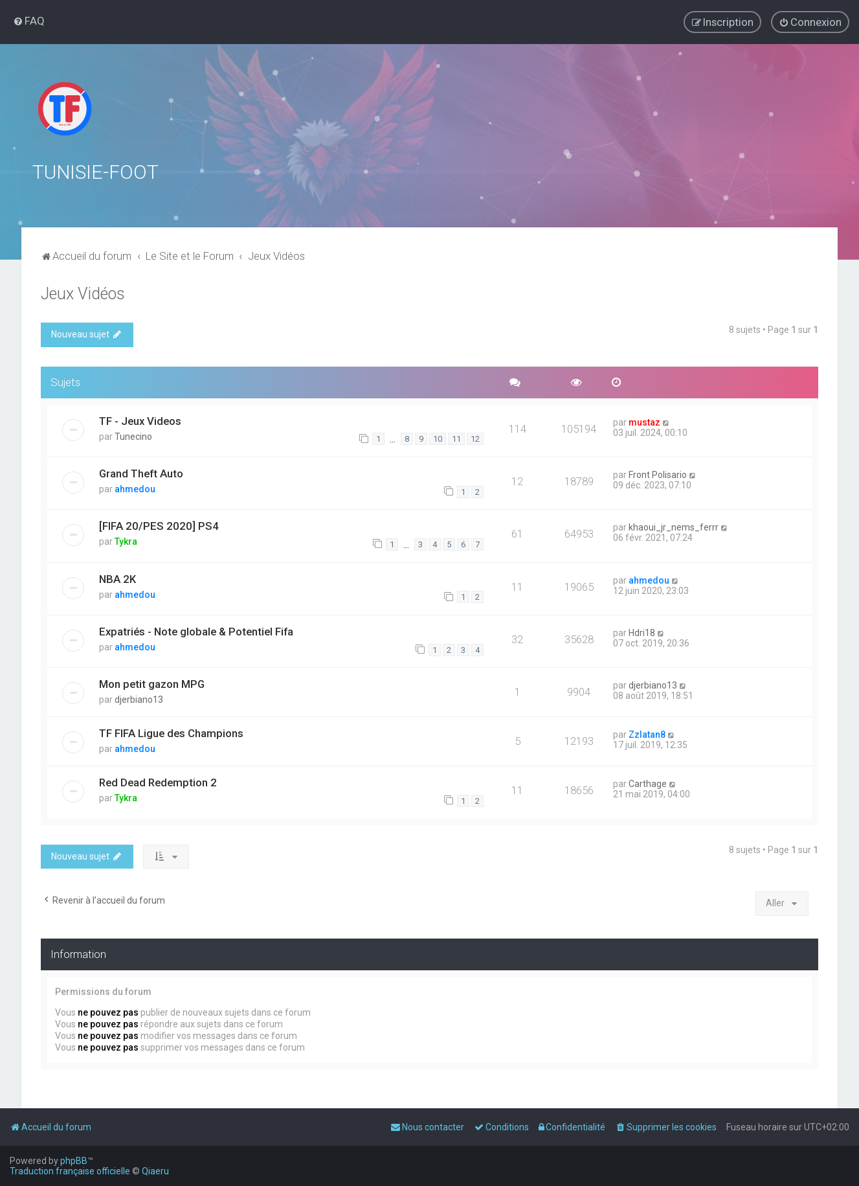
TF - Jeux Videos (140, 419)
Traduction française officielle (70, 1171)
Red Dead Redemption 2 (158, 781)
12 (475, 437)
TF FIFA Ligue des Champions (171, 731)
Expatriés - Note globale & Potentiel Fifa (196, 630)
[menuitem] (29, 20)
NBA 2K (117, 577)
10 (437, 437)
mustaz (644, 420)
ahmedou (135, 488)
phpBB (73, 1161)
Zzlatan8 (647, 733)
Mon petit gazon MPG (152, 682)
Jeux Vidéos (83, 292)
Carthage (648, 782)
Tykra (126, 540)
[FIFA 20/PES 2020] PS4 (159, 524)
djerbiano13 (139, 698)
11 (456, 437)
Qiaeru (155, 1171)
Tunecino (133, 434)
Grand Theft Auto (141, 472)
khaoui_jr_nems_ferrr (674, 526)
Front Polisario (658, 473)
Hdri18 (642, 631)
